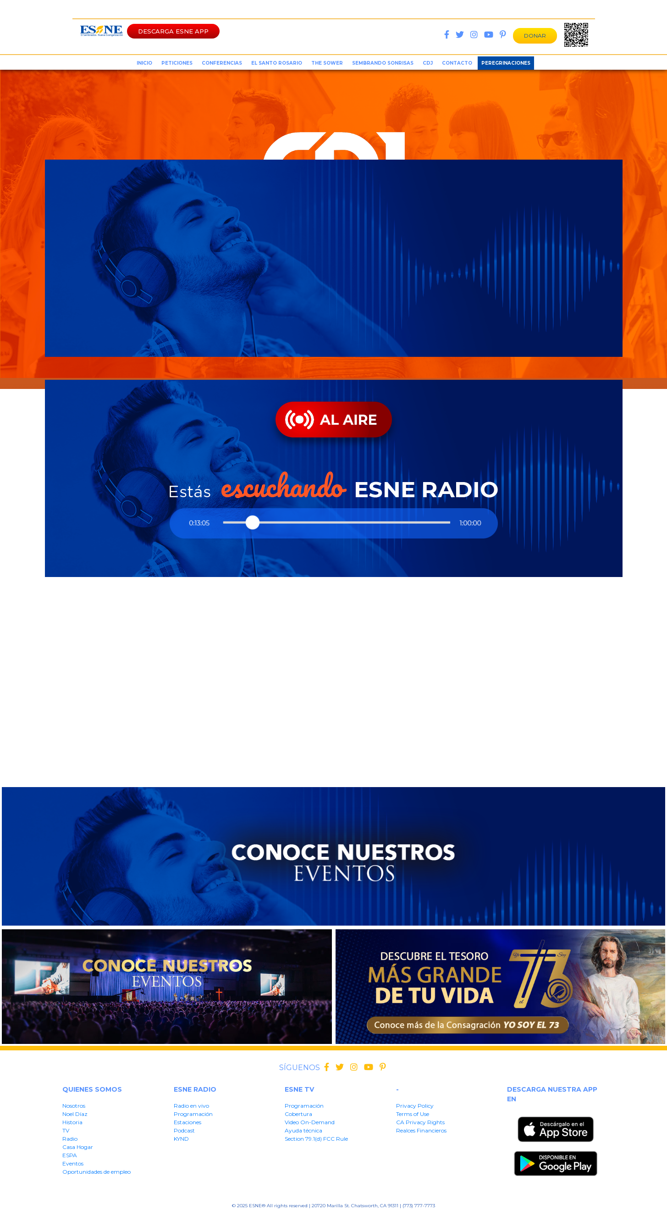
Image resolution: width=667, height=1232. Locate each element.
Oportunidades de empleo (96, 1171)
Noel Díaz (75, 1113)
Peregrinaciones (505, 63)
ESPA (69, 1155)
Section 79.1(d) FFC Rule (414, 1220)
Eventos (72, 1163)
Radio (69, 1138)
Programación (193, 1113)
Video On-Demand (310, 1122)
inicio (144, 63)
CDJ (428, 63)
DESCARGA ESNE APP (173, 31)
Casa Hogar (77, 1146)
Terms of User (275, 1220)
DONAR (535, 35)
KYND (181, 1138)
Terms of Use (412, 1113)
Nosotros (73, 1105)
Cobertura (298, 1113)
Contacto (457, 63)
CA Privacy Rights (420, 1122)
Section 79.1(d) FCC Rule (316, 1138)
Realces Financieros (421, 1130)
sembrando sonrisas (382, 63)
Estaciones (187, 1122)
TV (65, 1130)
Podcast (184, 1130)
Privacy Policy (415, 1105)
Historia (72, 1122)
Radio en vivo (191, 1105)
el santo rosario (276, 63)
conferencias (222, 63)
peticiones (177, 63)
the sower (327, 63)
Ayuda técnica (303, 1130)
